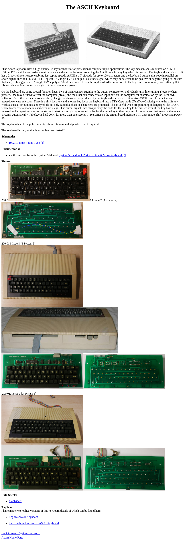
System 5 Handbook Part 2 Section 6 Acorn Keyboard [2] (92, 155)
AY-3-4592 (15, 501)
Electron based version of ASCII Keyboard (34, 523)
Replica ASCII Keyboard (23, 516)
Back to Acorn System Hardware (20, 533)
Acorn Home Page (12, 537)
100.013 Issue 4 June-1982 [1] (26, 142)
